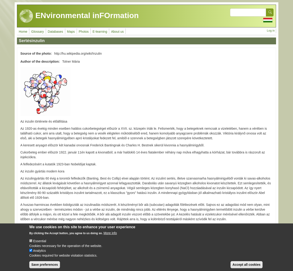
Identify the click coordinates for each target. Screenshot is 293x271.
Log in (271, 30)
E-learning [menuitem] (99, 31)
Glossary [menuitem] (37, 31)
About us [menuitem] (117, 31)
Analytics (39, 254)
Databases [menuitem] (55, 31)
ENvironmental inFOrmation (79, 16)
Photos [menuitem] (84, 31)
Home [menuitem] (23, 31)
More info (110, 237)
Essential (39, 245)
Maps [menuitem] (71, 31)
